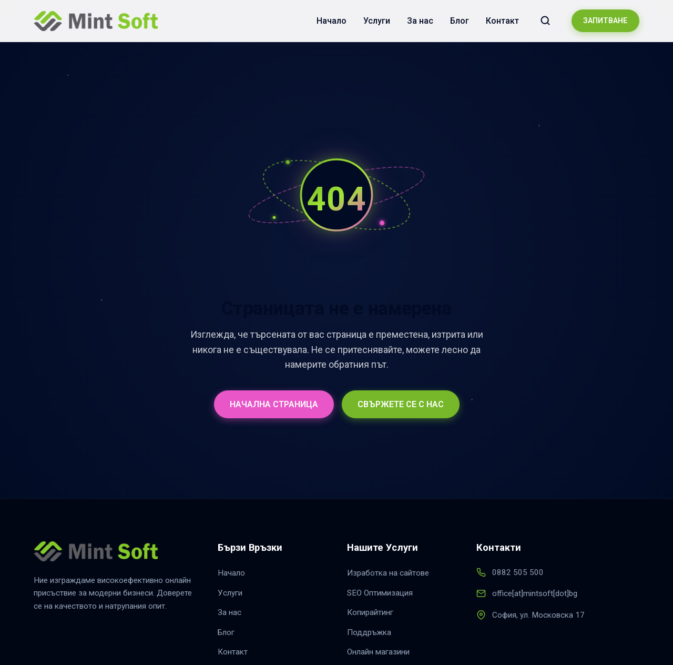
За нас (420, 21)
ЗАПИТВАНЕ (605, 20)
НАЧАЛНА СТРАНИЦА (274, 404)
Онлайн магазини (378, 652)
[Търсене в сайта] (545, 20)
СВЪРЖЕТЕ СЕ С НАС (401, 404)
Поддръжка (369, 632)
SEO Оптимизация (380, 593)
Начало (331, 21)
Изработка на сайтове (388, 573)
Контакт (502, 21)
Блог (459, 21)
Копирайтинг (370, 612)
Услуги (376, 21)
